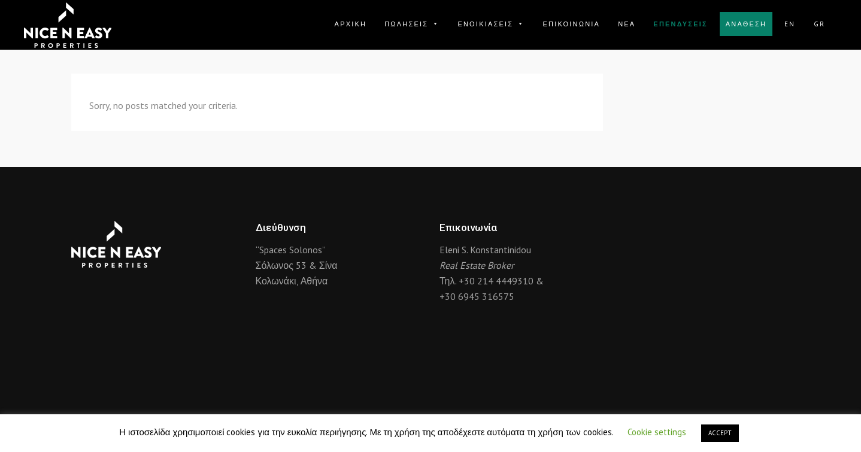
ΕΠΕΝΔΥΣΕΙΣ (680, 24)
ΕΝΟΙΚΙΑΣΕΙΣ (491, 24)
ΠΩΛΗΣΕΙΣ (411, 24)
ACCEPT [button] (720, 433)
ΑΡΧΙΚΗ (351, 24)
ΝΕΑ (626, 24)
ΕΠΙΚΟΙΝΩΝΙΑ (571, 24)
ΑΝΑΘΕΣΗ (746, 24)
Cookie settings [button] (656, 432)
